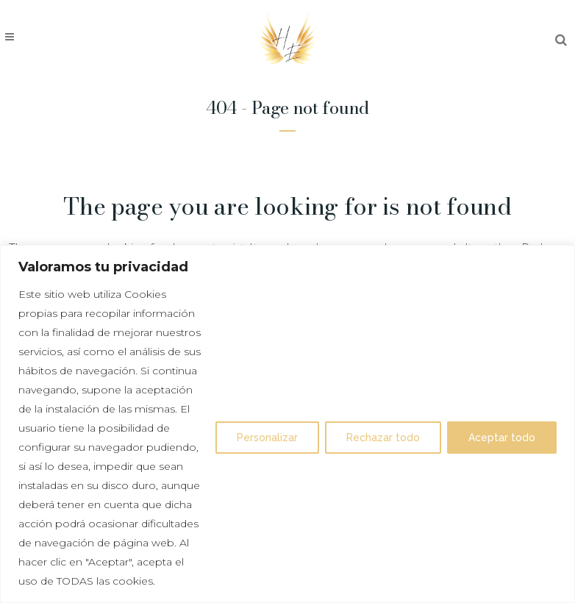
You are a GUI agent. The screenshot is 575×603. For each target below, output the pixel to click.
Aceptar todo (501, 437)
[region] (287, 424)
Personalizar (267, 437)
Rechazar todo (383, 437)
